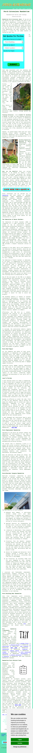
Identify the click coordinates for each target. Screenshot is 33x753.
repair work (8, 368)
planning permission (25, 116)
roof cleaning (24, 646)
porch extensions (25, 211)
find (8, 596)
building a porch (26, 26)
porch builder (20, 134)
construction (20, 224)
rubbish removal (14, 650)
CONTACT (24, 8)
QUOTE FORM (18, 704)
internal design (6, 109)
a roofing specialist (16, 655)
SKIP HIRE (14, 647)
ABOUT (20, 8)
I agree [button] (20, 739)
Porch (3, 193)
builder (4, 73)
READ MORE (14, 427)
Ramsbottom (5, 195)
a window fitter (24, 643)
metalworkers (24, 653)
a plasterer (5, 656)
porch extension (22, 22)
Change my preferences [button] (19, 746)
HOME (13, 8)
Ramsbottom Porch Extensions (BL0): (12, 19)
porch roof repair (14, 354)
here (24, 623)
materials (5, 94)
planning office (7, 133)
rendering (24, 649)
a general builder (15, 644)
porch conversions (23, 687)
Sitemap (3, 734)
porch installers (14, 206)
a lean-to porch (6, 382)
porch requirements (25, 702)
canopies (14, 573)
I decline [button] (19, 743)
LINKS (17, 8)
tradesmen (13, 639)
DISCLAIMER (29, 8)
